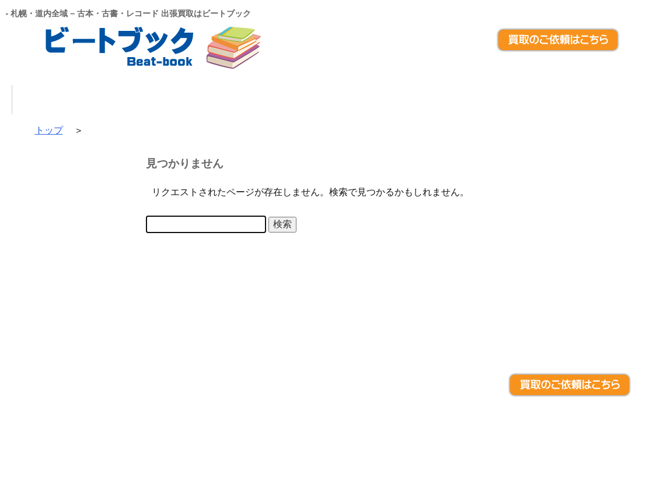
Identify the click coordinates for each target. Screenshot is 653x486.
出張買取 (341, 99)
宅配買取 (424, 99)
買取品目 (153, 99)
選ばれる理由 (246, 99)
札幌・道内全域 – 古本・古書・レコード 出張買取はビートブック (315, 439)
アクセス (612, 99)
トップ (74, 99)
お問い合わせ (518, 99)
